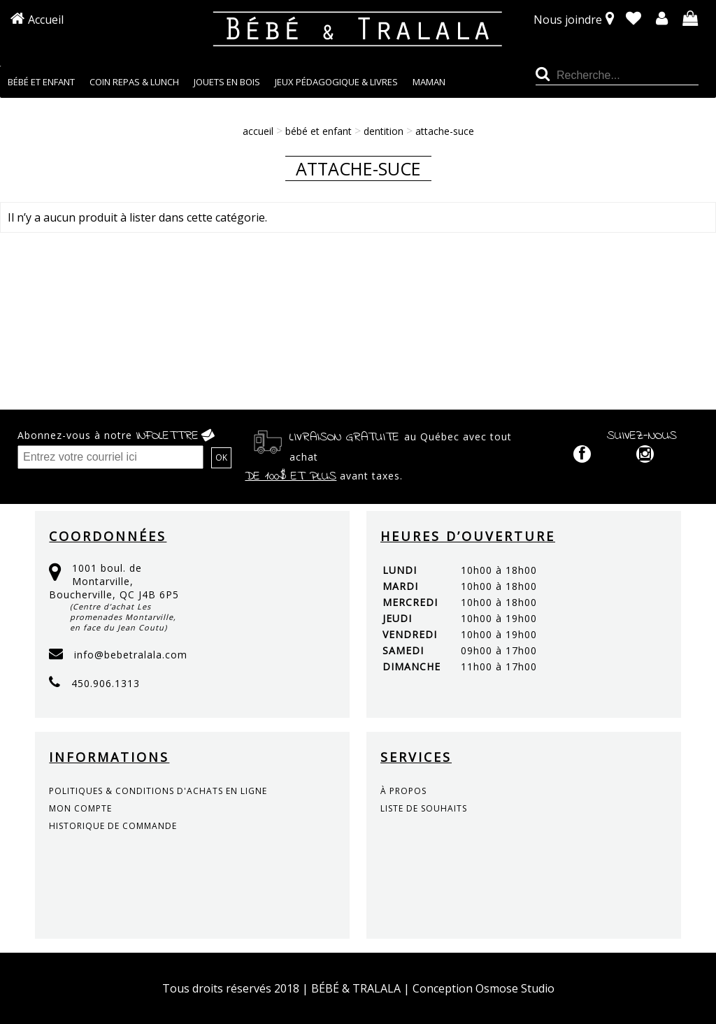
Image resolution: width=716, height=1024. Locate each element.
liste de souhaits (423, 808)
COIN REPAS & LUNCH (134, 81)
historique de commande (113, 826)
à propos (403, 791)
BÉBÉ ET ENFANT (41, 81)
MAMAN (429, 81)
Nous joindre (568, 19)
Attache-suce (444, 131)
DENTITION (383, 131)
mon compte (80, 808)
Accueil (46, 19)
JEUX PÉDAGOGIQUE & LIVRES (336, 81)
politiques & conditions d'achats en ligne (158, 791)
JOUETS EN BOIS (227, 81)
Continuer (673, 260)
